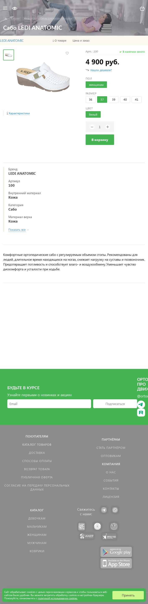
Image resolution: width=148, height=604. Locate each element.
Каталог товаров (36, 444)
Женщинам (37, 535)
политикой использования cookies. (58, 598)
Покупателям (37, 436)
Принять (128, 595)
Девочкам (37, 518)
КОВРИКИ (37, 551)
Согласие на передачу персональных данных (36, 487)
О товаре (60, 40)
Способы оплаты (37, 461)
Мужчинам (37, 543)
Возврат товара (37, 469)
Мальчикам (37, 526)
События (111, 480)
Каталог (37, 510)
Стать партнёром (111, 448)
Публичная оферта (37, 477)
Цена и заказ (81, 40)
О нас (111, 472)
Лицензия (111, 497)
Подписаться (115, 403)
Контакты (111, 489)
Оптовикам (111, 456)
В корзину (99, 139)
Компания (111, 464)
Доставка (37, 453)
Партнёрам (111, 439)
